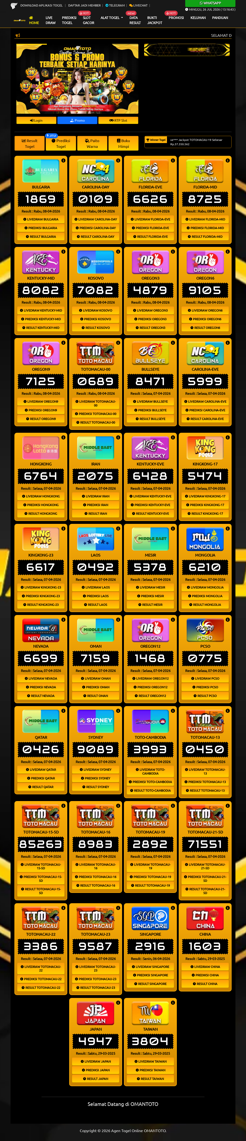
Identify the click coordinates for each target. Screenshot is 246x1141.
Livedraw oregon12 (150, 678)
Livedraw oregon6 (205, 310)
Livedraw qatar (41, 769)
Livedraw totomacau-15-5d (41, 866)
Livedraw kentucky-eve (150, 496)
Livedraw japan (96, 1061)
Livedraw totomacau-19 (150, 866)
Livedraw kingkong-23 (41, 587)
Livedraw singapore (150, 967)
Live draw (50, 20)
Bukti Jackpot (154, 20)
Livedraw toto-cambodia (150, 771)
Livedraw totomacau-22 (41, 968)
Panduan (220, 17)
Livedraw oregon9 (41, 401)
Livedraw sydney (95, 769)
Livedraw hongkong (41, 496)
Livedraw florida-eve (150, 219)
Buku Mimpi (123, 143)
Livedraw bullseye (150, 401)
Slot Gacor (88, 20)
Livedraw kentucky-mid (41, 310)
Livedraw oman (96, 678)
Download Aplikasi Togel (37, 5)
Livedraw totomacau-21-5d (205, 866)
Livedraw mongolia (205, 587)
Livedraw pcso (205, 678)
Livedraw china (205, 967)
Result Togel (29, 143)
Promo (77, 120)
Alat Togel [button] (110, 17)
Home (34, 20)
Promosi (176, 17)
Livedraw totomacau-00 (95, 403)
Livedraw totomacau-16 (95, 866)
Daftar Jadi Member (84, 5)
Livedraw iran (95, 496)
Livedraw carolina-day (95, 219)
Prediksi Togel (69, 20)
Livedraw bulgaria (40, 219)
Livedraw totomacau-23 (95, 968)
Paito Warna (92, 143)
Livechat (138, 5)
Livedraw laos (96, 587)
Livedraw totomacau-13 (205, 771)
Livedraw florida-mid (205, 219)
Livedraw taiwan (150, 1061)
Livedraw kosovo (95, 310)
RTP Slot (118, 120)
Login (36, 120)
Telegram (115, 5)
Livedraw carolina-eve (205, 401)
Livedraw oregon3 (150, 310)
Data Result (135, 20)
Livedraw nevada (41, 678)
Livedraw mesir (150, 587)
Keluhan (198, 17)
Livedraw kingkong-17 (205, 496)
